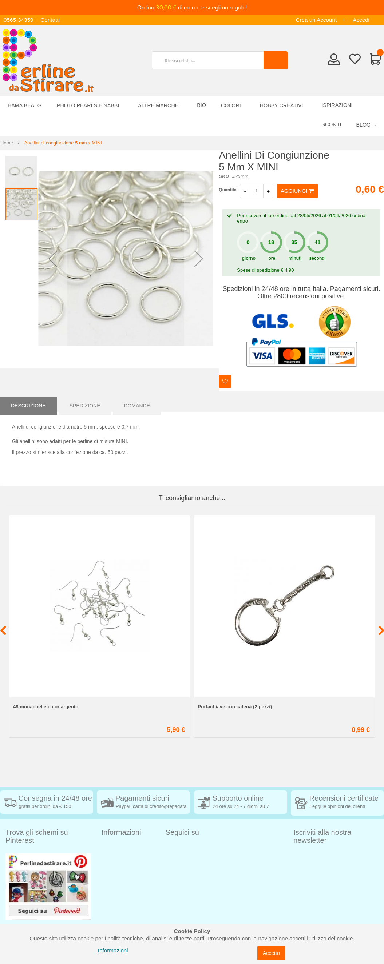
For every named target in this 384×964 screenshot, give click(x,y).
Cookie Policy (118, 903)
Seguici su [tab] (182, 832)
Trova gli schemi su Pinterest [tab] (36, 836)
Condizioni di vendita (127, 860)
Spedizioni (114, 849)
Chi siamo (114, 914)
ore (271, 258)
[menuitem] (365, 125)
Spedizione (85, 404)
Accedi (361, 20)
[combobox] (210, 60)
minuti (294, 258)
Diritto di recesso (122, 871)
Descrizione (28, 404)
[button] (52, 259)
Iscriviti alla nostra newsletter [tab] (322, 836)
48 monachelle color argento (45, 706)
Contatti (50, 20)
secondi (317, 258)
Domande (137, 404)
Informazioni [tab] (121, 832)
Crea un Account (316, 20)
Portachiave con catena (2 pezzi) (235, 706)
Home (6, 143)
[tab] (28, 404)
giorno (249, 258)
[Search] (276, 60)
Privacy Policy (119, 892)
